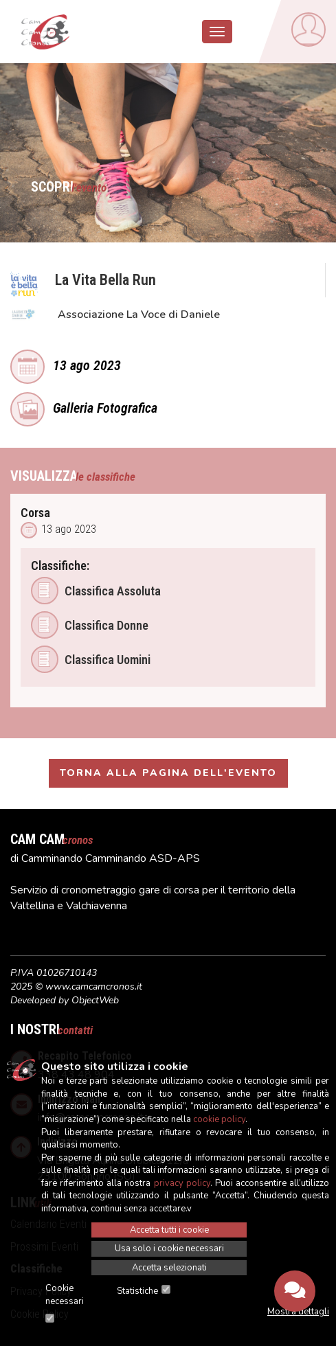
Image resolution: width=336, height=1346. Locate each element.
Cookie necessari (64, 1295)
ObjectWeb (95, 1000)
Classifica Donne (89, 625)
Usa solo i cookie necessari (169, 1248)
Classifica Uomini (90, 659)
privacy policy (182, 1183)
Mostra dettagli (298, 1311)
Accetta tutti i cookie (169, 1230)
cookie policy (219, 1119)
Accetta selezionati (169, 1268)
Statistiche (137, 1291)
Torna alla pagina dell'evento (168, 772)
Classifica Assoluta (96, 590)
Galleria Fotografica (83, 406)
